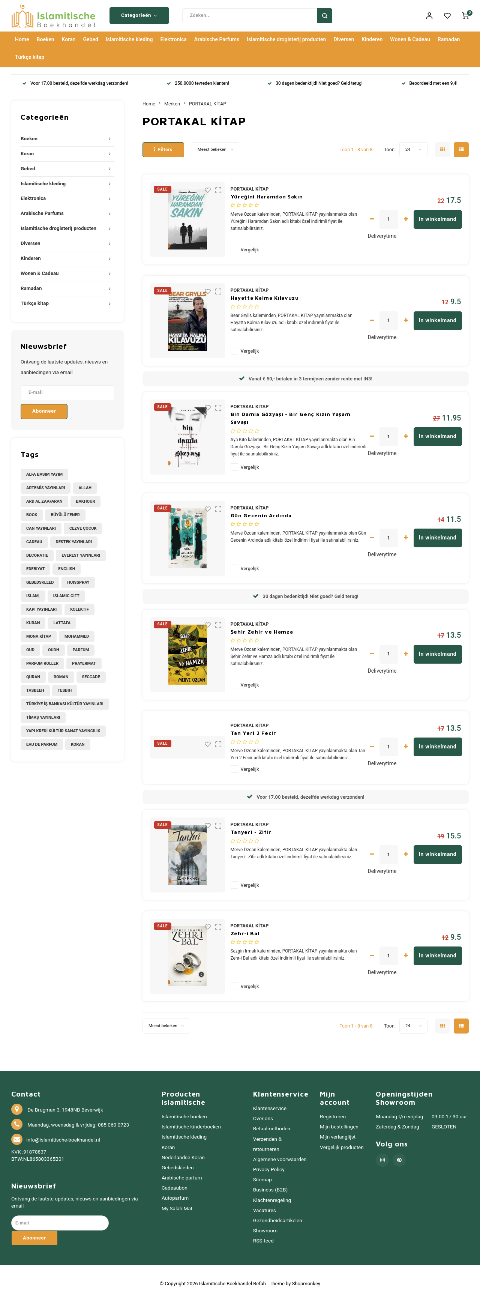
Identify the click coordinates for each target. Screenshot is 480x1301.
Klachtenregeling (272, 1199)
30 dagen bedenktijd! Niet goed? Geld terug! (315, 82)
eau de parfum (41, 743)
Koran (69, 38)
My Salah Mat (177, 1207)
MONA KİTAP (38, 635)
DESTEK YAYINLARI (74, 540)
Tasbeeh (35, 689)
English (66, 567)
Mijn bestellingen (339, 1126)
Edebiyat (35, 567)
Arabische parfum (182, 1177)
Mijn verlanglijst (338, 1136)
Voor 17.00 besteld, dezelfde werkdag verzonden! (75, 82)
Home (22, 38)
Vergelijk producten (342, 1146)
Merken (172, 102)
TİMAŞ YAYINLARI (43, 716)
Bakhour (85, 500)
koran (78, 743)
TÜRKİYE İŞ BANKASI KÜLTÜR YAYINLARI (65, 702)
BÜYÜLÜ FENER (65, 513)
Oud (30, 648)
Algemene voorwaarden (280, 1158)
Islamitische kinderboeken (191, 1126)
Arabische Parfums (216, 38)
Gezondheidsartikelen (277, 1219)
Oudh (53, 648)
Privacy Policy (269, 1168)
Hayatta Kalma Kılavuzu (265, 296)
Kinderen (372, 38)
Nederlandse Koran (183, 1156)
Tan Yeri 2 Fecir (253, 731)
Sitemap (262, 1178)
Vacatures (264, 1209)
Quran (33, 675)
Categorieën (139, 15)
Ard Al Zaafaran (44, 500)
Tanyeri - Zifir (251, 831)
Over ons (263, 1117)
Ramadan (449, 38)
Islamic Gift (66, 594)
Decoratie (37, 554)
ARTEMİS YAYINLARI (45, 486)
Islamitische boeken (184, 1115)
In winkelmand (438, 218)
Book (31, 513)
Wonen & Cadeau (410, 38)
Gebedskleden (178, 1166)
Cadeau (34, 540)
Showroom (265, 1229)
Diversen (343, 38)
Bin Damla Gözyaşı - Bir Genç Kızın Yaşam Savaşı (291, 416)
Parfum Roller (42, 662)
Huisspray (78, 581)
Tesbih (65, 689)
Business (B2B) (270, 1189)
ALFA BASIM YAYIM (44, 473)
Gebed (90, 38)
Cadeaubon (175, 1187)
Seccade (91, 675)
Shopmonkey (306, 1282)
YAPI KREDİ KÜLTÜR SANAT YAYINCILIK (63, 729)
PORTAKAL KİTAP (207, 102)
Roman (61, 675)
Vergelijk (250, 248)
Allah (85, 486)
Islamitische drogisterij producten (286, 38)
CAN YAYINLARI (41, 527)
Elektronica (173, 38)
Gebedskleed (40, 581)
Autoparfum (175, 1197)
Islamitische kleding (129, 38)
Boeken (45, 38)
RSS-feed (263, 1240)
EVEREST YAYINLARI (81, 554)
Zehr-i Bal (245, 932)
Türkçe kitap (29, 56)
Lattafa (61, 621)
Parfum (81, 648)
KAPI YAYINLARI (41, 608)
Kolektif (79, 608)
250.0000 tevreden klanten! (198, 82)
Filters (163, 148)
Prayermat (84, 662)
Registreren (333, 1115)
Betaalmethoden (271, 1127)
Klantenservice (269, 1107)
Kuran (33, 621)
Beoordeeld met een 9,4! (430, 82)
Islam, (33, 594)
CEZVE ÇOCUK (82, 527)
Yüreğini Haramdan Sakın (267, 195)
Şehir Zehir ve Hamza (262, 630)
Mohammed (76, 635)
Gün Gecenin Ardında (261, 514)
